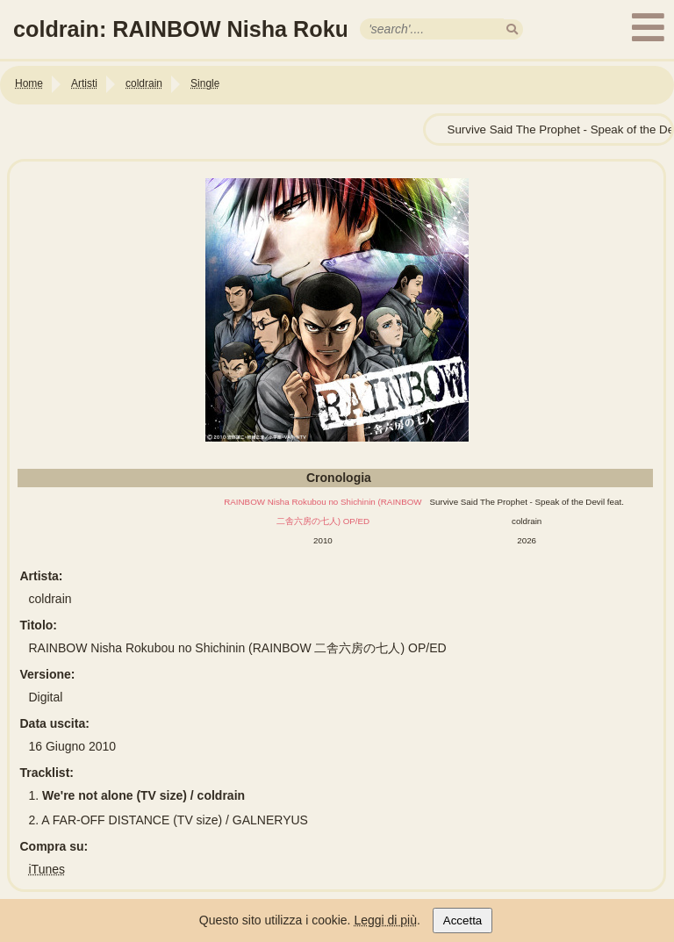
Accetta (462, 920)
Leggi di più (385, 920)
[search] (512, 29)
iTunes (47, 869)
